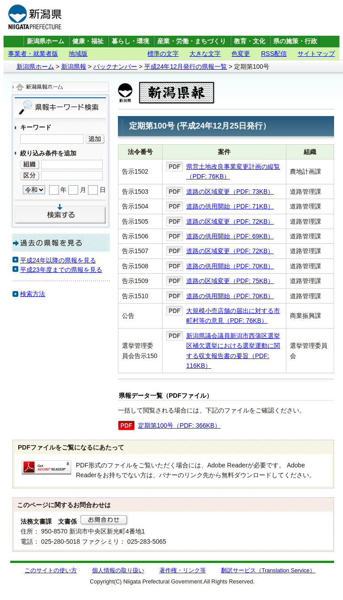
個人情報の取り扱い (118, 570)
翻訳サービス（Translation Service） (268, 570)
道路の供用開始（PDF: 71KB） (230, 206)
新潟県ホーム (45, 41)
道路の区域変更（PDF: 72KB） (230, 221)
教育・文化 (249, 41)
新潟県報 (73, 66)
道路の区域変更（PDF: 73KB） (230, 191)
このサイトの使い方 (51, 570)
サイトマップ (316, 53)
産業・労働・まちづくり (191, 41)
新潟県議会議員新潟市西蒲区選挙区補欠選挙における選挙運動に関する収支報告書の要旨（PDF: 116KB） (233, 350)
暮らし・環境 (130, 41)
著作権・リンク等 (182, 570)
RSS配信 (274, 53)
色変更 (240, 53)
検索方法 (32, 293)
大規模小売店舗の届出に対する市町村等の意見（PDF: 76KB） (233, 315)
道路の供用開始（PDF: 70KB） (230, 266)
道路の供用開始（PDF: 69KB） (230, 236)
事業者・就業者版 (33, 53)
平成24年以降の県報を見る (58, 260)
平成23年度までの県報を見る (61, 269)
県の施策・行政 (295, 41)
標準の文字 (163, 53)
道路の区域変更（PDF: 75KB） (230, 280)
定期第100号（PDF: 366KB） (179, 425)
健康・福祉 (88, 41)
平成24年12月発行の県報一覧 (185, 66)
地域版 (78, 53)
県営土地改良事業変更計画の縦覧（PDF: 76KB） (233, 171)
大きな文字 (205, 53)
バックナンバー (115, 66)
